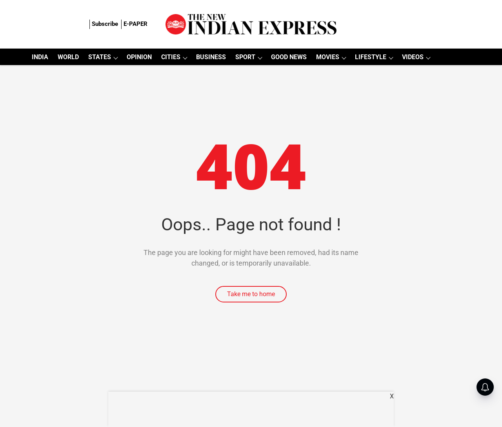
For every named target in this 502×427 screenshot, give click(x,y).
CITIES (170, 57)
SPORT (245, 57)
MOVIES (327, 57)
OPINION (139, 57)
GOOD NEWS (289, 57)
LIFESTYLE (370, 57)
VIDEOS (413, 57)
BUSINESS (211, 57)
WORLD (68, 57)
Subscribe (105, 23)
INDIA (40, 57)
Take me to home (251, 294)
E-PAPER (135, 23)
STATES (99, 57)
